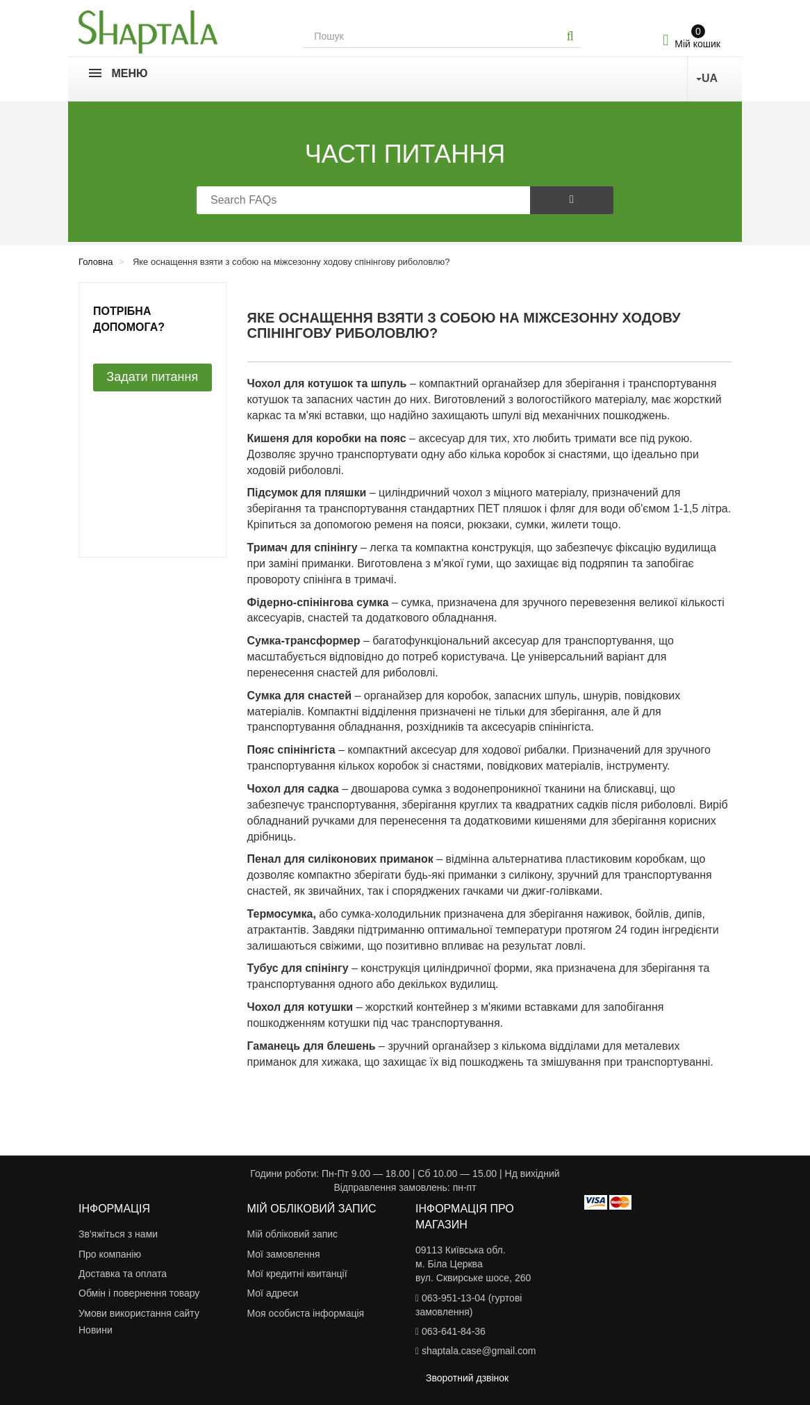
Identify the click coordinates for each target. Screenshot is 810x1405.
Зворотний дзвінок (467, 1377)
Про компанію (109, 1254)
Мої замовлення (283, 1254)
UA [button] (707, 78)
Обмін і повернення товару (138, 1293)
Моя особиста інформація (306, 1313)
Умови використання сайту (138, 1313)
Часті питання (405, 154)
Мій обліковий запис (292, 1234)
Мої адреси (273, 1293)
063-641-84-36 (454, 1331)
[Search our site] (431, 36)
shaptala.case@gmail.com (479, 1350)
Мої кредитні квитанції (297, 1273)
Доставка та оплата (122, 1273)
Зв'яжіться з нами (118, 1234)
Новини (95, 1329)
